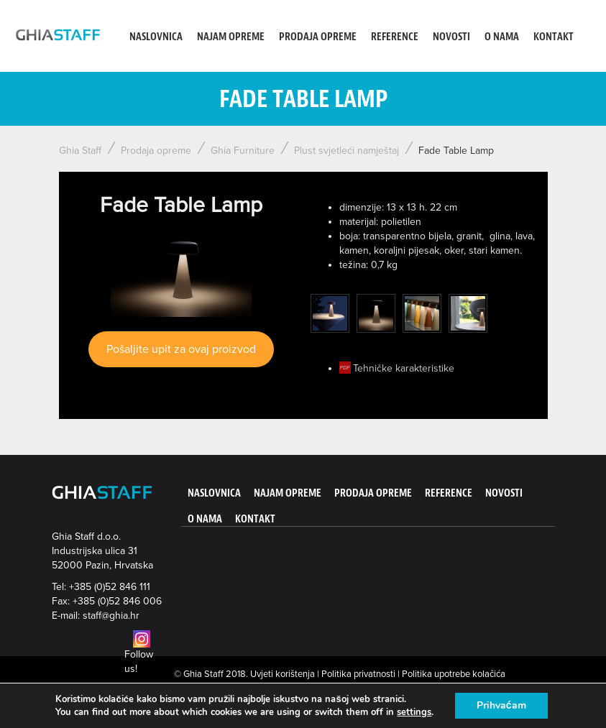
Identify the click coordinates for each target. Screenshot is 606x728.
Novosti (451, 37)
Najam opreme (231, 37)
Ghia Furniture (243, 150)
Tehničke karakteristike (403, 368)
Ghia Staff (80, 150)
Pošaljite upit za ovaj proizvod (181, 349)
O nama (502, 37)
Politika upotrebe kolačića (453, 674)
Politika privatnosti (358, 674)
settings (414, 712)
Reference (394, 37)
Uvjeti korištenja (282, 674)
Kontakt (553, 37)
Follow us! (138, 654)
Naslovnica (156, 37)
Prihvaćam (501, 705)
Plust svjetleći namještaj (346, 150)
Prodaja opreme (318, 37)
